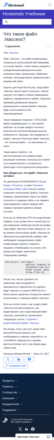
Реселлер (17, 185)
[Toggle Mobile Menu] (49, 4)
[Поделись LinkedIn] (18, 362)
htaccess (13, 53)
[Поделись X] (8, 362)
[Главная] (14, 5)
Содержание (27, 46)
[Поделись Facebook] (29, 362)
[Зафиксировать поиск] (6, 22)
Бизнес (7, 185)
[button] (34, 436)
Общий (42, 181)
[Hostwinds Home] (5, 423)
